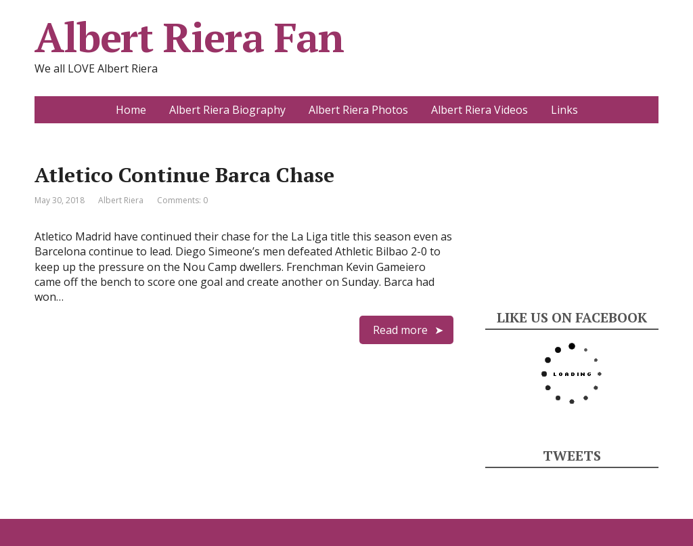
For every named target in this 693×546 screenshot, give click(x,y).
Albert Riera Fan (189, 37)
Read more (400, 329)
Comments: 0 (182, 200)
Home (131, 109)
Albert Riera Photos (358, 109)
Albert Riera (120, 200)
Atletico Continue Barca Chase (184, 174)
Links (564, 109)
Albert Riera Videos (479, 109)
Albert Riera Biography (227, 109)
